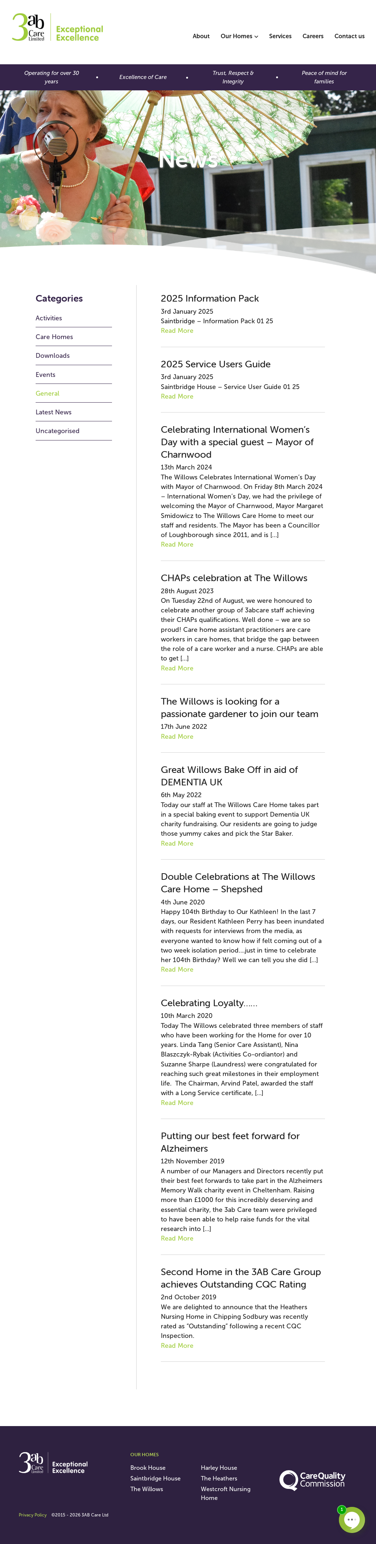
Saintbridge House (155, 1478)
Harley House (219, 1468)
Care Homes (54, 337)
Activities (49, 318)
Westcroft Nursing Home (225, 1493)
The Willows (146, 1489)
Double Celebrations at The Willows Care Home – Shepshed (238, 883)
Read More (177, 330)
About (201, 36)
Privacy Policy (33, 1515)
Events (45, 374)
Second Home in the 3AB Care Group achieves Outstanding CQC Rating (241, 1278)
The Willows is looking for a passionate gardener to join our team (239, 707)
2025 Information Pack (210, 298)
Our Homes (236, 36)
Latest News (54, 412)
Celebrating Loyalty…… (209, 1003)
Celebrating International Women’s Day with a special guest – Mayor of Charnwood (237, 442)
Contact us (350, 36)
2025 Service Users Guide (216, 364)
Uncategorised (58, 431)
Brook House (148, 1468)
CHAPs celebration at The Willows (234, 578)
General (47, 393)
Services (280, 36)
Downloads (53, 355)
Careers (313, 36)
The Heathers (219, 1478)
